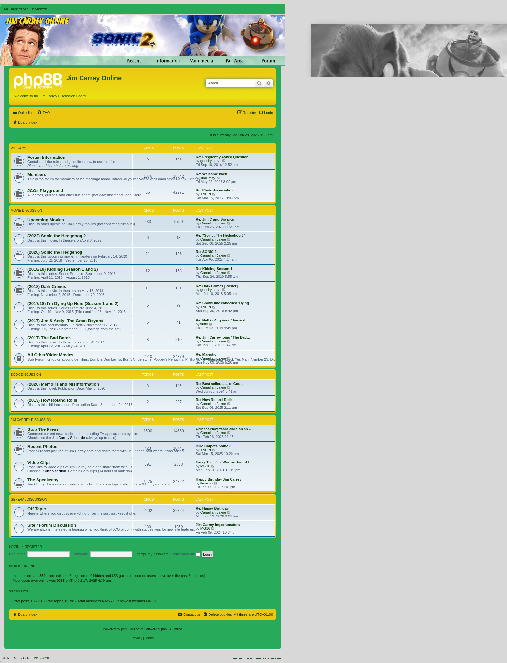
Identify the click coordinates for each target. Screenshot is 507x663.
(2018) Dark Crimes (46, 286)
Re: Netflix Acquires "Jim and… (222, 320)
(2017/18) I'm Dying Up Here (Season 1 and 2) (73, 303)
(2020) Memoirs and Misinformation (63, 384)
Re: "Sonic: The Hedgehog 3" (220, 235)
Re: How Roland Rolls (214, 400)
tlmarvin (206, 483)
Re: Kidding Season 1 (214, 269)
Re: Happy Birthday (212, 508)
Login (14, 547)
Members (36, 174)
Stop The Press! (43, 429)
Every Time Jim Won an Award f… (224, 462)
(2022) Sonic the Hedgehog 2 (56, 236)
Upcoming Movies (45, 219)
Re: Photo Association (214, 190)
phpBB (126, 629)
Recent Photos (42, 446)
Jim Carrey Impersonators (218, 525)
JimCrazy (207, 178)
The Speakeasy (42, 479)
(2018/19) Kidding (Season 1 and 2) (62, 269)
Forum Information (46, 157)
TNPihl (205, 194)
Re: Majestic (206, 354)
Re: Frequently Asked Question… (224, 157)
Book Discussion (26, 374)
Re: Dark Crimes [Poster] (217, 286)
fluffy (204, 324)
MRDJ (151, 601)
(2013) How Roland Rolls (52, 400)
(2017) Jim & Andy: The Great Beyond (65, 320)
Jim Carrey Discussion (31, 420)
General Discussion (29, 499)
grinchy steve (210, 161)
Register (33, 547)
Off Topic (36, 508)
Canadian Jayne (213, 223)
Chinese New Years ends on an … (224, 429)
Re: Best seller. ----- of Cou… (220, 384)
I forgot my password (151, 554)
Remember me (185, 554)
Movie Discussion (26, 210)
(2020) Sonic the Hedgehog (54, 252)
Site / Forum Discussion (51, 525)
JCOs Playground (45, 190)
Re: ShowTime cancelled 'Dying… (224, 303)
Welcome (19, 148)
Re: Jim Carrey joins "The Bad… (223, 337)
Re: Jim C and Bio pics (215, 219)
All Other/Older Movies (50, 355)
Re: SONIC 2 (206, 252)
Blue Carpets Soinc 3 (213, 446)
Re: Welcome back (211, 174)
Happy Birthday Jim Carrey (218, 479)
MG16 (205, 466)
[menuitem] (43, 112)
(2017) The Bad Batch (49, 337)
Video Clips (39, 462)
